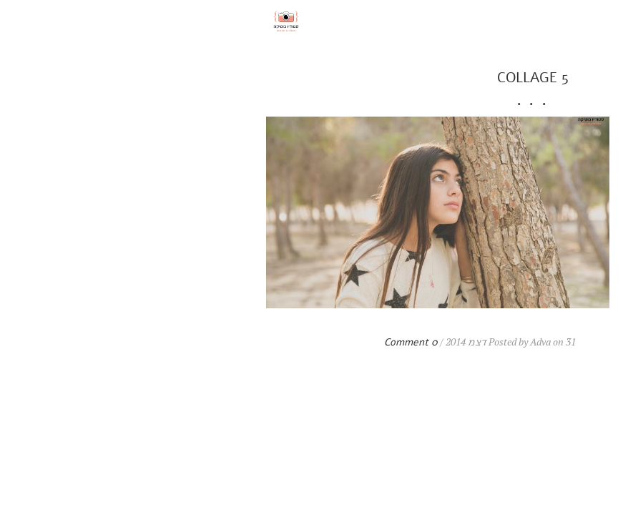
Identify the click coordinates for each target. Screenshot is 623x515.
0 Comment (190, 342)
